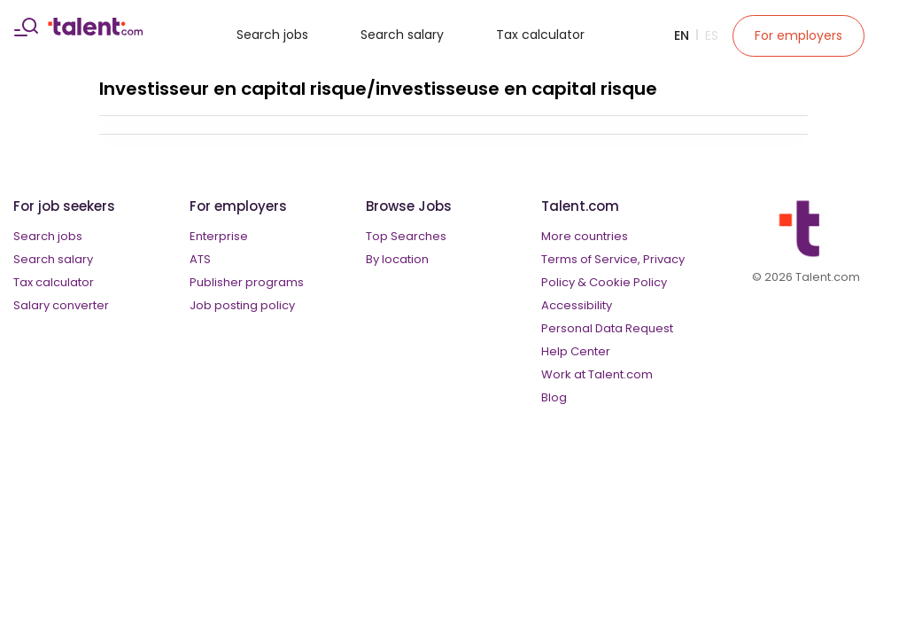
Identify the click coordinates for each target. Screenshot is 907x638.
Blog (554, 397)
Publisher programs (247, 282)
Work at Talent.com (597, 374)
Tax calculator (540, 34)
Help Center (575, 351)
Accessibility (576, 305)
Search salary (402, 34)
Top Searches (406, 236)
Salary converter (61, 305)
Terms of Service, (590, 259)
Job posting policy (242, 305)
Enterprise (219, 236)
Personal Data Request (607, 328)
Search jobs (272, 34)
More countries (584, 236)
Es (711, 35)
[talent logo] (95, 31)
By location (397, 259)
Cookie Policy (628, 282)
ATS (200, 259)
